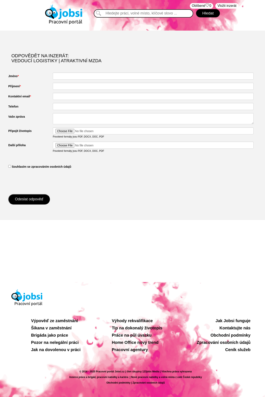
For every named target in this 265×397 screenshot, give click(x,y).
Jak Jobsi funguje (233, 320)
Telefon (13, 106)
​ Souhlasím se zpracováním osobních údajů (39, 166)
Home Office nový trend (135, 342)
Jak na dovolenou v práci (56, 349)
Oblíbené (201, 6)
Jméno (13, 76)
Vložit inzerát (226, 5)
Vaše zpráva (16, 116)
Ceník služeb (238, 349)
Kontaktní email (19, 96)
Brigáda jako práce (49, 335)
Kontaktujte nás (235, 328)
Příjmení (14, 86)
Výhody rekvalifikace (132, 320)
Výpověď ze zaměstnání (54, 320)
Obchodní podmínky (231, 335)
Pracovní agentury (130, 349)
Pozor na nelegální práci (55, 342)
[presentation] (39, 181)
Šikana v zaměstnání (51, 328)
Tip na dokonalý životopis (137, 328)
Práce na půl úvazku (132, 335)
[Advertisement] (132, 251)
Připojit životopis (20, 131)
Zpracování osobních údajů (224, 342)
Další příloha (17, 145)
